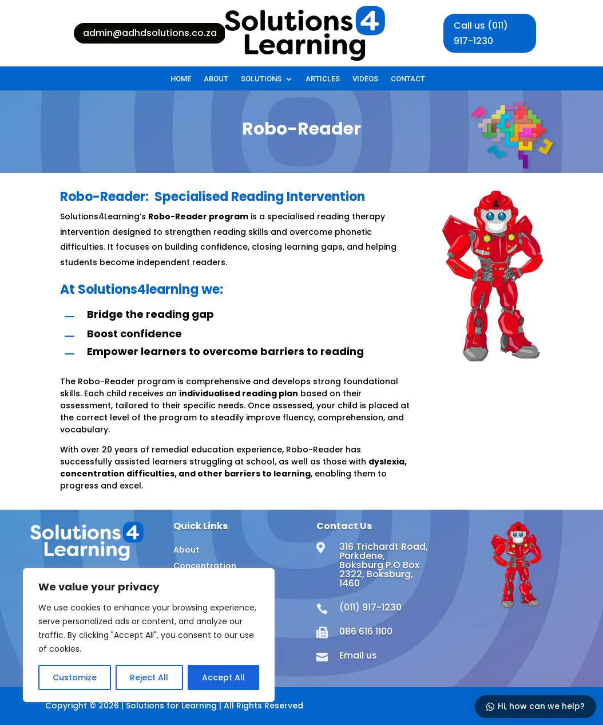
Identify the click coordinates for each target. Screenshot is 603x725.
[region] (149, 635)
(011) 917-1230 (370, 607)
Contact (408, 79)
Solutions (261, 79)
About (216, 79)
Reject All (149, 677)
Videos (365, 79)
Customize (75, 677)
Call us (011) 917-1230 (481, 33)
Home (180, 79)
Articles (323, 79)
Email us (358, 655)
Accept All (223, 677)
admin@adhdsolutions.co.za (150, 33)
